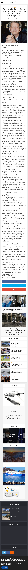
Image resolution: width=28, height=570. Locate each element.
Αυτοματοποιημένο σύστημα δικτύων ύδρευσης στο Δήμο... (16, 345)
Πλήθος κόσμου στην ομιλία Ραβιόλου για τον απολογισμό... (16, 358)
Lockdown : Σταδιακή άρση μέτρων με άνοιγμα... (14, 454)
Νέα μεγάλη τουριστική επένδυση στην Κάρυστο (16, 364)
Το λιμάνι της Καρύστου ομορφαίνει (16, 515)
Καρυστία (14, 7)
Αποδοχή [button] (5, 567)
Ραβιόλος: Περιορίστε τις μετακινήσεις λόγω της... (17, 371)
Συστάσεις (14, 411)
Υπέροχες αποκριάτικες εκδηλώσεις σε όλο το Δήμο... (16, 352)
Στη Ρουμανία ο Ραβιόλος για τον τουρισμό (17, 378)
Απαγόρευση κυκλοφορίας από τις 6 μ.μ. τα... (14, 435)
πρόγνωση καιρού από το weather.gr (12, 496)
